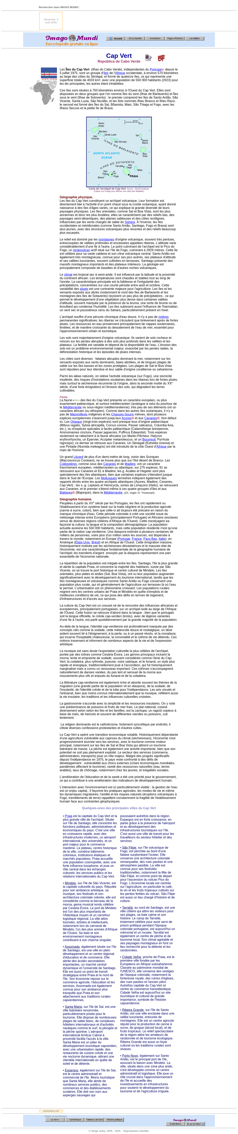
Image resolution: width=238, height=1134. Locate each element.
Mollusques (109, 478)
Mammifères (78, 414)
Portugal (156, 69)
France (137, 538)
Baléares (66, 492)
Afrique (120, 73)
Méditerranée (72, 407)
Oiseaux (76, 421)
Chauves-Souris (122, 414)
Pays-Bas (150, 538)
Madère (130, 464)
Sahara (130, 222)
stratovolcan (81, 250)
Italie (162, 538)
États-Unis (82, 542)
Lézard (78, 456)
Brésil (95, 542)
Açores (126, 418)
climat (68, 274)
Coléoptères (68, 464)
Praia (68, 816)
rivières (163, 316)
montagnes (106, 239)
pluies (84, 288)
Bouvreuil (149, 439)
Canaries (150, 418)
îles (106, 73)
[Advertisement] (137, 21)
